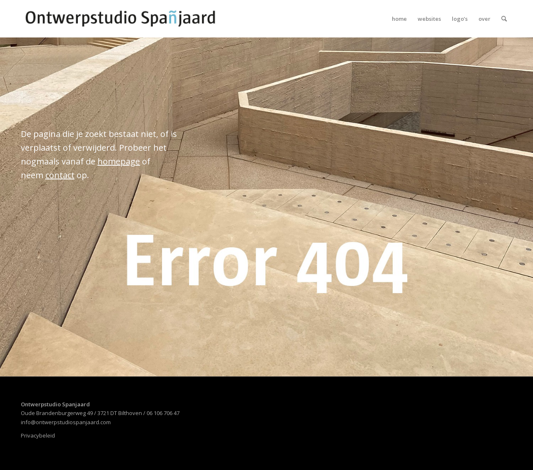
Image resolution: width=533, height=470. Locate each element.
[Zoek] (504, 18)
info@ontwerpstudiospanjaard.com (66, 422)
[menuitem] (399, 18)
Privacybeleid (38, 435)
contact (60, 175)
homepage (118, 161)
